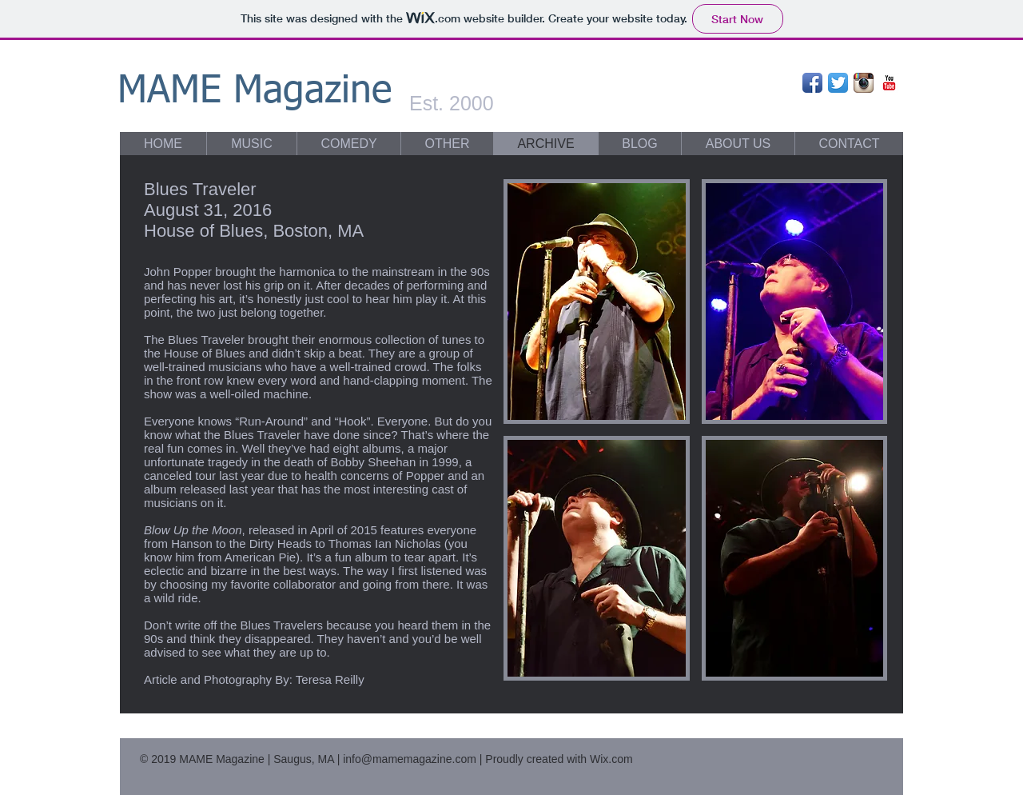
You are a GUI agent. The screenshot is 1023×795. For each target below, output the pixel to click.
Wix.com (611, 759)
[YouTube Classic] (889, 83)
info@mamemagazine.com (409, 759)
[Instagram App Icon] (864, 83)
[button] (597, 301)
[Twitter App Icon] (838, 83)
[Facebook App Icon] (812, 83)
